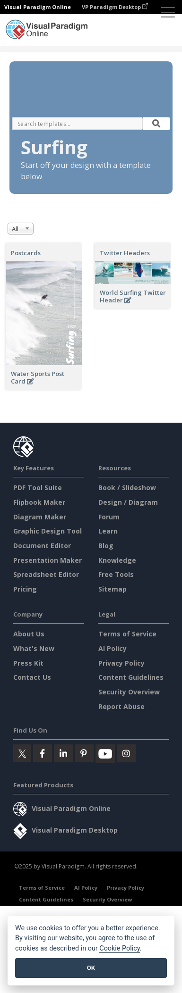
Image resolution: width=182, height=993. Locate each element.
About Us (28, 633)
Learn (108, 530)
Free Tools (116, 574)
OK (91, 967)
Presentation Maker (47, 560)
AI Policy (112, 648)
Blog (105, 545)
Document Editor (42, 545)
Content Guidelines (131, 677)
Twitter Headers (125, 253)
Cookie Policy (119, 948)
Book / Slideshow (127, 487)
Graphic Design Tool (47, 530)
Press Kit (28, 663)
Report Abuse (121, 706)
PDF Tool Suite (37, 487)
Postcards (26, 253)
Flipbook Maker (39, 502)
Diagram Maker (39, 516)
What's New (33, 648)
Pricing (25, 588)
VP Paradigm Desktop (115, 6)
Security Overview (129, 691)
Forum (109, 516)
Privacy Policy (121, 663)
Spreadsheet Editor (46, 574)
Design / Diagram (128, 502)
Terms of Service (127, 633)
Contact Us (32, 677)
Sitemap (112, 588)
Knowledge (117, 560)
